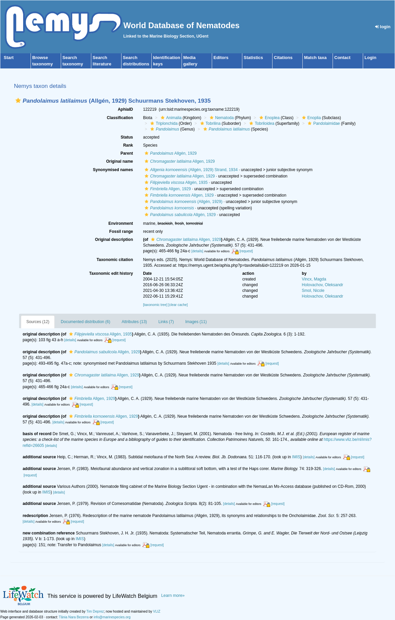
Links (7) (166, 321)
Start (9, 57)
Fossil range (121, 231)
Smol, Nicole (313, 290)
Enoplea (269, 117)
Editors (221, 57)
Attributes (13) (134, 321)
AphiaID (125, 109)
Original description (114, 239)
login (383, 26)
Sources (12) (37, 321)
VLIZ (156, 611)
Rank (128, 145)
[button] (18, 100)
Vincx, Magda (314, 279)
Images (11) (196, 321)
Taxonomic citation (115, 259)
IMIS (296, 457)
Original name (119, 161)
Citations (283, 57)
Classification (120, 117)
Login (370, 57)
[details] (197, 251)
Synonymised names (113, 169)
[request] (246, 251)
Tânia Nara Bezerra (74, 617)
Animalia (170, 117)
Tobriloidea (261, 123)
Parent (126, 153)
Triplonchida (163, 123)
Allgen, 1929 (179, 161)
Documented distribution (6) (85, 321)
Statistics (253, 57)
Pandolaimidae (323, 123)
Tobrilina (210, 123)
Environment (120, 223)
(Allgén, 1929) (182, 201)
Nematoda (221, 117)
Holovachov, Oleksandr (322, 284)
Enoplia (310, 117)
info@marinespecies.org (112, 617)
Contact (342, 57)
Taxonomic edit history (111, 273)
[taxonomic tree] (155, 305)
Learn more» (173, 595)
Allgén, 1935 (175, 182)
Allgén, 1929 (170, 153)
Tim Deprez (95, 611)
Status (127, 137)
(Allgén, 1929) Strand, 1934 (190, 169)
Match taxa (315, 57)
